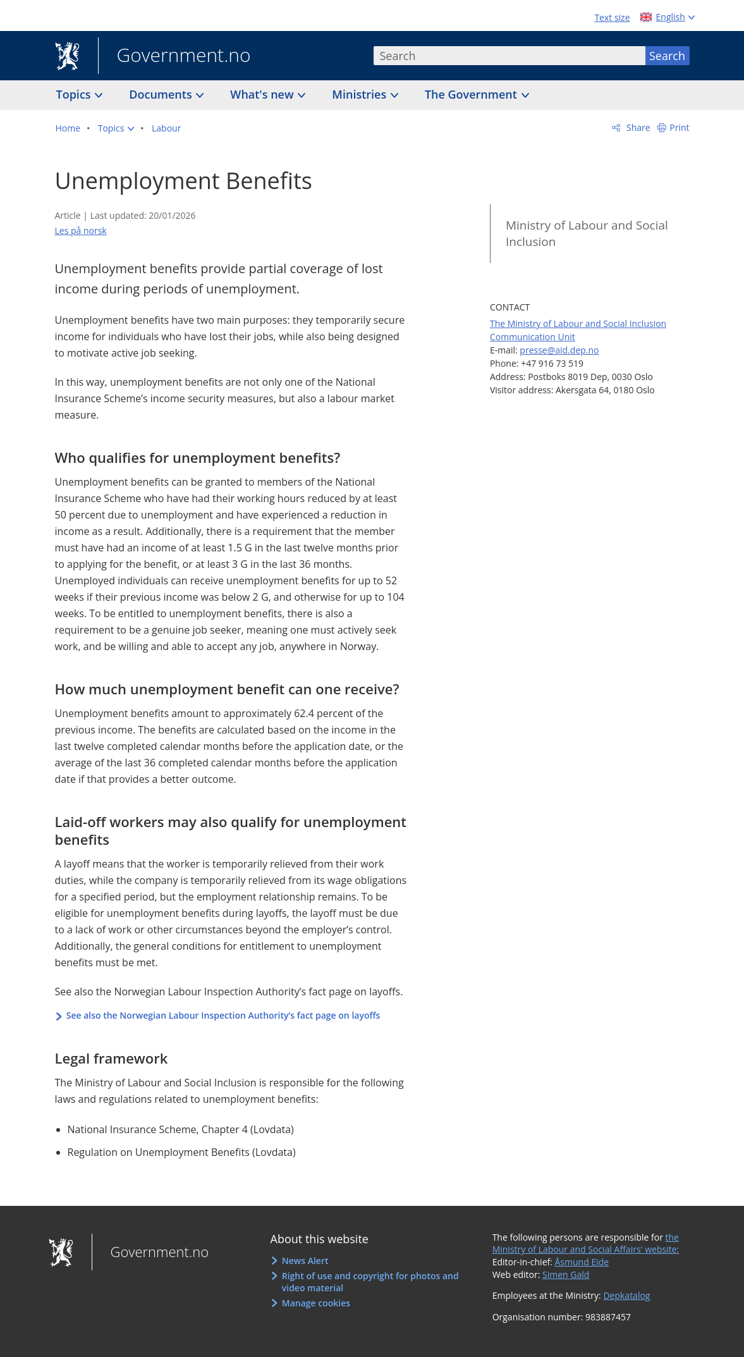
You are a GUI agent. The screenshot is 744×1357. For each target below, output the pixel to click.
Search (667, 55)
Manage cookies (316, 1303)
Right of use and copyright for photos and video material (370, 1282)
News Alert (305, 1261)
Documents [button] (162, 94)
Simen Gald (565, 1274)
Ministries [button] (360, 94)
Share (637, 127)
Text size (612, 17)
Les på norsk (81, 230)
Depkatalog (626, 1295)
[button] (116, 128)
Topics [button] (75, 94)
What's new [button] (263, 94)
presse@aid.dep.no (559, 350)
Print (679, 127)
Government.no (174, 56)
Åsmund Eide (582, 1262)
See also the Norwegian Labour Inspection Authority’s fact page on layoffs (223, 1015)
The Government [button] (472, 94)
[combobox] (509, 55)
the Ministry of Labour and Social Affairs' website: (586, 1243)
